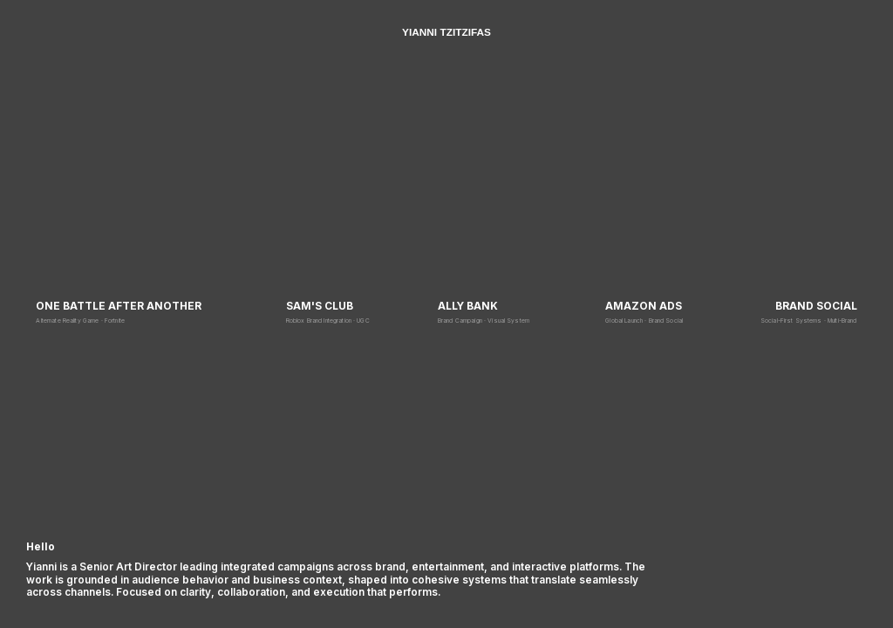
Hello (40, 547)
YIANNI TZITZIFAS (446, 32)
